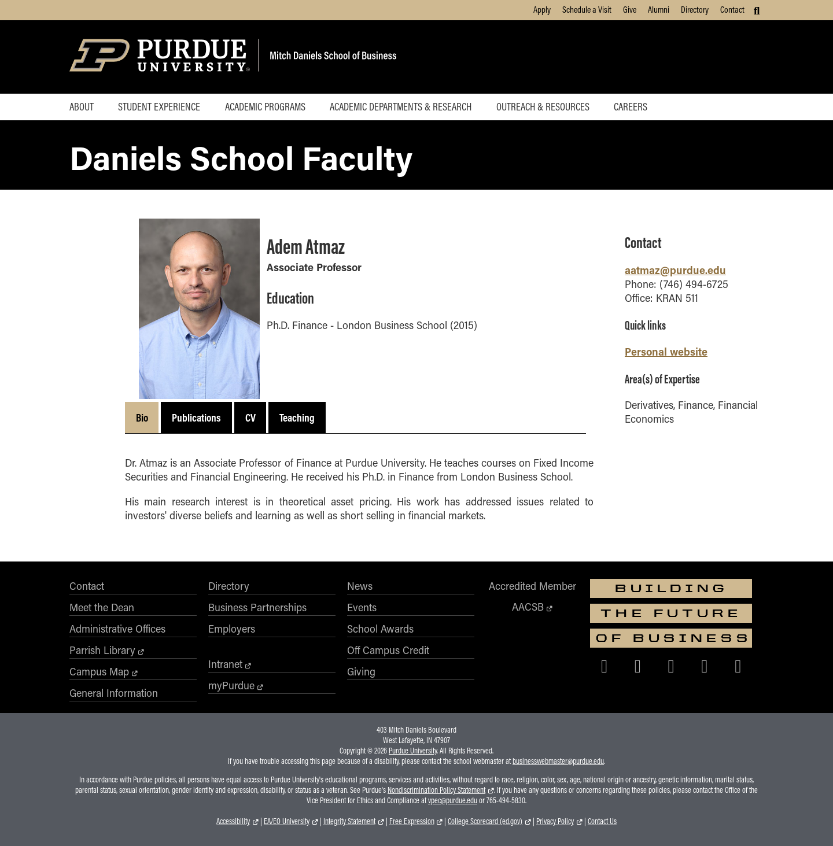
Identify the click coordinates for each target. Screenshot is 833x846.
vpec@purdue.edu (452, 800)
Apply (542, 9)
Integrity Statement (349, 821)
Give (629, 9)
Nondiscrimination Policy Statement (436, 790)
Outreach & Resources (542, 106)
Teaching (297, 417)
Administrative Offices (117, 629)
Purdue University (413, 750)
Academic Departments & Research (400, 106)
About (81, 106)
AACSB (528, 607)
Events (362, 607)
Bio (142, 417)
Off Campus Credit (388, 650)
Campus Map (99, 671)
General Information (113, 693)
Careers (630, 106)
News (360, 586)
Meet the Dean (101, 607)
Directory (695, 9)
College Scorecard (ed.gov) (485, 821)
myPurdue (231, 685)
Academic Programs (265, 106)
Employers (231, 629)
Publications (196, 417)
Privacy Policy (555, 821)
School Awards (380, 629)
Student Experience (159, 106)
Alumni (658, 9)
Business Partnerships (257, 607)
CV (250, 417)
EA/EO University (286, 821)
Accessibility (233, 821)
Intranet (225, 664)
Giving (361, 671)
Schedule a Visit (586, 9)
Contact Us (602, 821)
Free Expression (411, 821)
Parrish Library (102, 650)
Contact (732, 9)
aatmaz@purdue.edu (675, 270)
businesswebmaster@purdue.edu (558, 761)
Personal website (666, 351)
